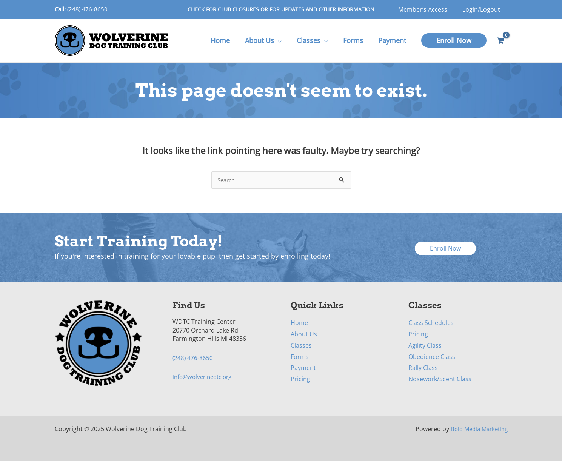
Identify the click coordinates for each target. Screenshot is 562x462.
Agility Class (425, 346)
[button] (454, 40)
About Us (304, 335)
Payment (303, 368)
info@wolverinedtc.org (204, 377)
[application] (283, 40)
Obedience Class (431, 357)
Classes (301, 346)
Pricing (300, 380)
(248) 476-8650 (87, 9)
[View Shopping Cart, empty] (501, 40)
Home (299, 323)
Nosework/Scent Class (439, 380)
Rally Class (423, 368)
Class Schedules (431, 323)
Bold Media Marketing (477, 429)
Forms (300, 357)
